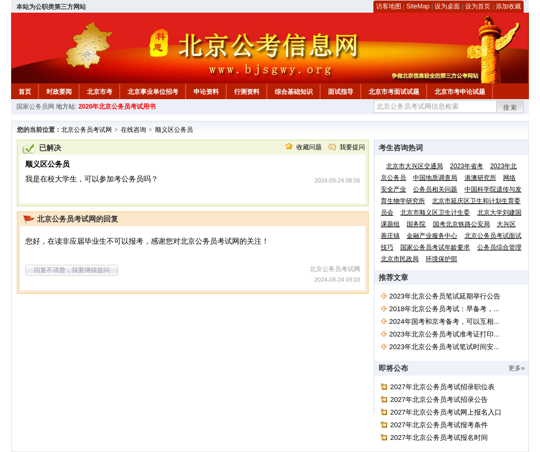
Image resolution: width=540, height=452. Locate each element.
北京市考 (99, 91)
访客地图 (388, 6)
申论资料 (206, 91)
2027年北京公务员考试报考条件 (439, 425)
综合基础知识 (294, 91)
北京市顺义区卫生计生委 (435, 212)
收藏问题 (309, 147)
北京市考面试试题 (394, 91)
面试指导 (340, 91)
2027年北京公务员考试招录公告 (439, 399)
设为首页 (477, 6)
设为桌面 (447, 6)
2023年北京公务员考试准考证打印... (444, 334)
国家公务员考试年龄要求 (435, 247)
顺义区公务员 (174, 129)
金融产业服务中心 (432, 235)
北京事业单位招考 (153, 91)
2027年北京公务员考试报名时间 (439, 437)
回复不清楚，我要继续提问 (72, 270)
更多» (516, 368)
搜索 (510, 107)
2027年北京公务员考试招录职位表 (442, 387)
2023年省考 (466, 166)
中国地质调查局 (435, 177)
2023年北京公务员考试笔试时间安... (444, 347)
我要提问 (352, 147)
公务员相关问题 (435, 189)
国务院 (416, 224)
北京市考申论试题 (460, 91)
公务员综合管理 (499, 247)
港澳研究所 (480, 177)
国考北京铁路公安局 (461, 224)
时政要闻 (59, 91)
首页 (24, 91)
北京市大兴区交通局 (414, 166)
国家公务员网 (35, 106)
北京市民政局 (400, 259)
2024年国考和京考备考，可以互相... (444, 321)
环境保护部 (441, 259)
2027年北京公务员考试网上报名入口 (446, 412)
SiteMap (418, 6)
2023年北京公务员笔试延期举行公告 (444, 296)
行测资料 (246, 91)
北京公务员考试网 (86, 129)
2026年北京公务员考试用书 (117, 106)
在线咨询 (133, 129)
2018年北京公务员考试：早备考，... (444, 309)
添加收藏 (508, 6)
